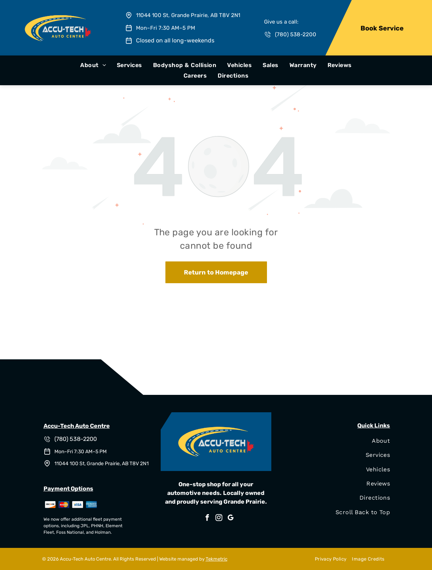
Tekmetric (216, 559)
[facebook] (207, 519)
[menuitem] (93, 65)
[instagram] (219, 519)
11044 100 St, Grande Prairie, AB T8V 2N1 (188, 15)
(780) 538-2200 (295, 34)
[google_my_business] (230, 519)
